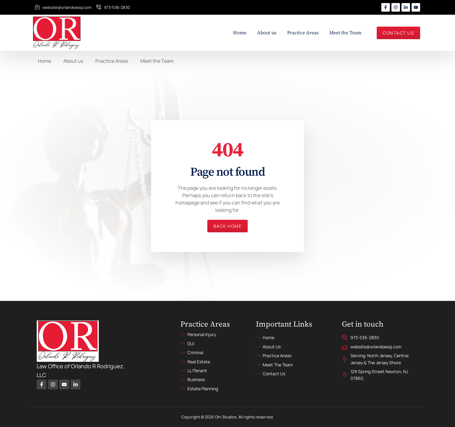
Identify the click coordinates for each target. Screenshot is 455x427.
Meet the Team (345, 33)
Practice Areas (303, 33)
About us (266, 33)
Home (239, 33)
